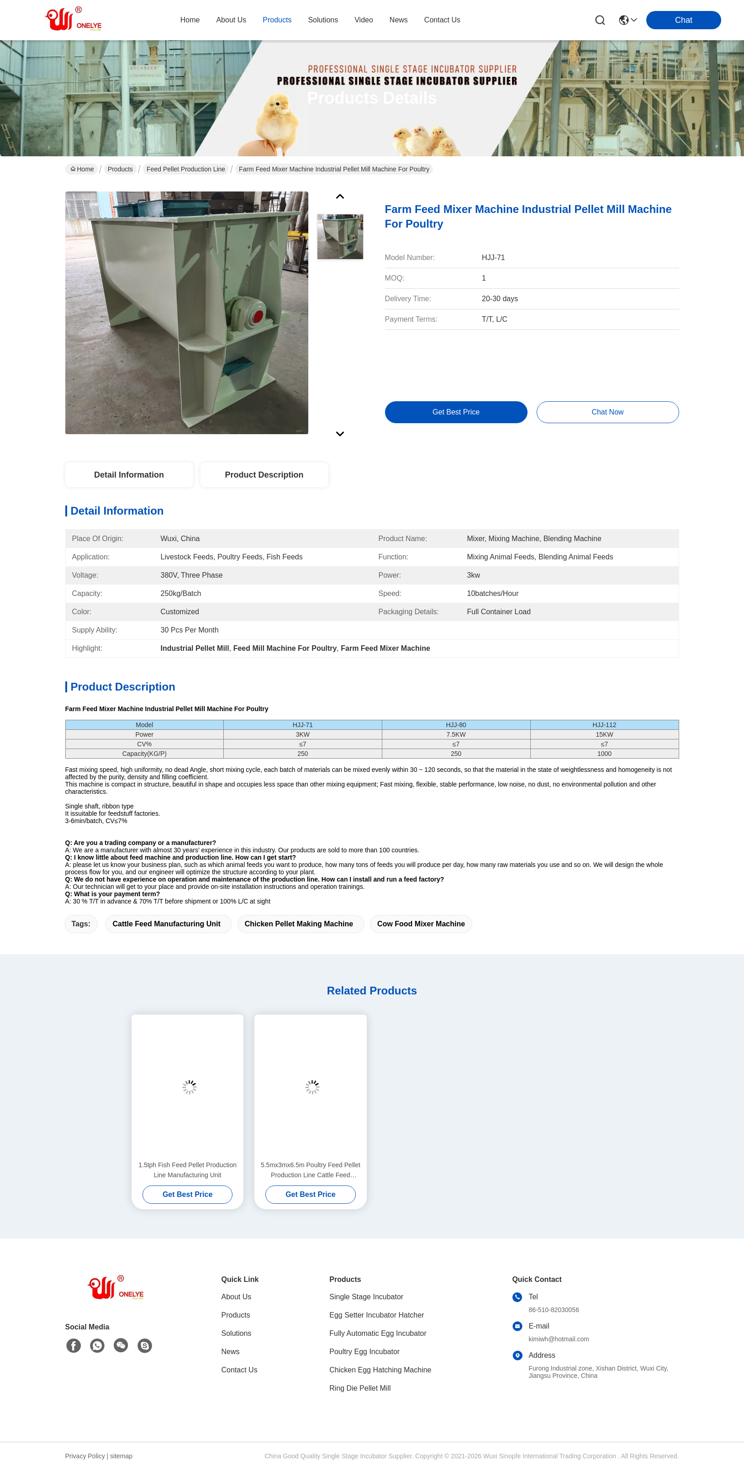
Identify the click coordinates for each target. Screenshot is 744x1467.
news (399, 20)
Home (190, 20)
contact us (442, 20)
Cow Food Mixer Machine (421, 924)
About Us (237, 1297)
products (277, 20)
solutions (323, 20)
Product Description (264, 474)
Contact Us (240, 1370)
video (363, 20)
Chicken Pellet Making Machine (299, 924)
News (231, 1351)
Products (120, 169)
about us (231, 20)
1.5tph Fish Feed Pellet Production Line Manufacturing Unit (187, 1170)
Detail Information (129, 474)
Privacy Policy (85, 1456)
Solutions (237, 1333)
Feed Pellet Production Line (186, 169)
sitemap (121, 1456)
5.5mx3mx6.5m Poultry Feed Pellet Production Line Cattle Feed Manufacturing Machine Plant (310, 1170)
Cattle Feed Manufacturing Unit (166, 924)
